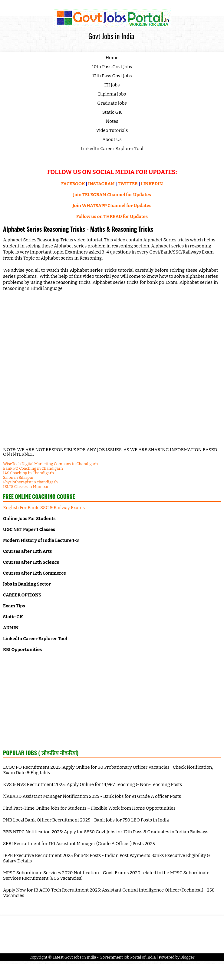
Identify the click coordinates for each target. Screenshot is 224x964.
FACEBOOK (73, 183)
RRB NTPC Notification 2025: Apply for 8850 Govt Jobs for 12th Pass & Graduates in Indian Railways (105, 832)
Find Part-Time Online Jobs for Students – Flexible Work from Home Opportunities (89, 808)
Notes (112, 121)
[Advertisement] (112, 700)
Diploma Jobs (112, 94)
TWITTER (128, 183)
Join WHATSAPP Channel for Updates (112, 205)
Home (112, 57)
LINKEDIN (152, 183)
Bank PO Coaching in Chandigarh (33, 468)
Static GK (112, 112)
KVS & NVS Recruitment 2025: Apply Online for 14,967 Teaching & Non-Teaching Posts (92, 784)
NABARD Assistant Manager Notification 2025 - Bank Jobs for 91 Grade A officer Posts (92, 796)
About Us (112, 139)
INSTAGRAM (101, 183)
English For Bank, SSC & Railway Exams (44, 507)
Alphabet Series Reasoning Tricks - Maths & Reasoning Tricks (78, 229)
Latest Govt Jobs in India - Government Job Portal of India (104, 957)
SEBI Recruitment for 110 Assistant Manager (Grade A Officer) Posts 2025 (79, 843)
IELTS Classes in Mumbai (25, 486)
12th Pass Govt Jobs (112, 76)
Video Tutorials (112, 130)
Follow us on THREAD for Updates (112, 216)
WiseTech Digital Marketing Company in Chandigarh (50, 464)
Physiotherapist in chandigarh (30, 482)
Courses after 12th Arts (27, 551)
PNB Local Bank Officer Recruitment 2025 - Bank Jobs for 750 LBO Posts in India (86, 820)
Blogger (187, 957)
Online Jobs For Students (29, 518)
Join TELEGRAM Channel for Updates (112, 194)
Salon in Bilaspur (18, 477)
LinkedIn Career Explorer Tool (112, 148)
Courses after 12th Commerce (34, 573)
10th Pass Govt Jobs (112, 66)
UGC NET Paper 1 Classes (29, 529)
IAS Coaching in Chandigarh (28, 473)
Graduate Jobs (112, 103)
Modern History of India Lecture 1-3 (41, 540)
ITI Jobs (112, 85)
